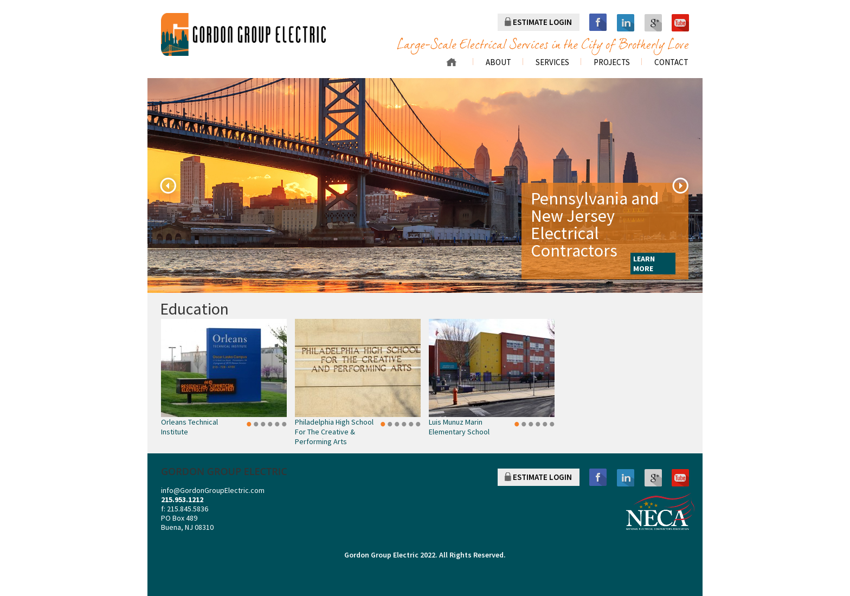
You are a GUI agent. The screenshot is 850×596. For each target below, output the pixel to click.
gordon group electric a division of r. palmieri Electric (243, 34)
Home (451, 62)
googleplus (653, 22)
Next (680, 185)
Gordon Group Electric (381, 555)
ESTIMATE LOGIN (542, 22)
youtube (680, 22)
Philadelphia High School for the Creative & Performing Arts (334, 431)
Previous (168, 185)
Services (552, 62)
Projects (612, 62)
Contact (671, 62)
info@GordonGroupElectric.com (213, 490)
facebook (598, 22)
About (498, 62)
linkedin (626, 22)
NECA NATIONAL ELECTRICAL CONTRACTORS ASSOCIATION (660, 511)
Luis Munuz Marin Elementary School (459, 427)
